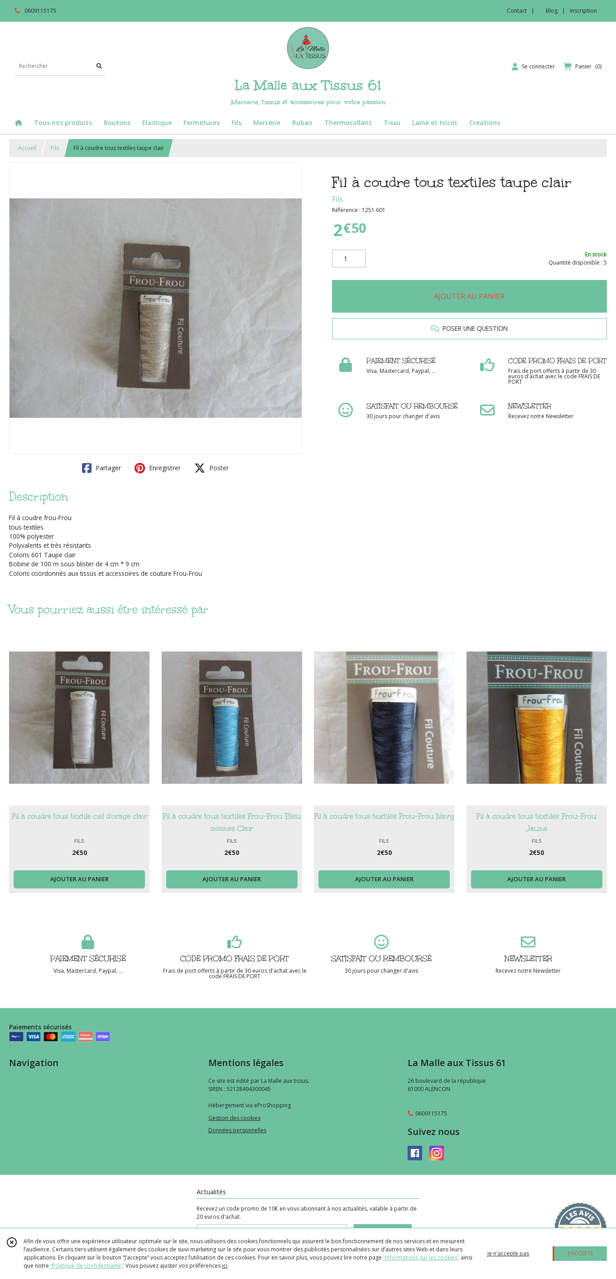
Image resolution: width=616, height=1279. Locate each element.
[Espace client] (533, 66)
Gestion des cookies (234, 1118)
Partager (101, 468)
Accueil (27, 148)
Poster (211, 468)
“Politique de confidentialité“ (86, 1265)
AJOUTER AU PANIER (469, 296)
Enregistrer (158, 468)
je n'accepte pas (508, 1253)
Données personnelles (237, 1130)
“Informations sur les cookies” (421, 1257)
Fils (55, 148)
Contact (517, 10)
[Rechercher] (99, 66)
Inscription (583, 10)
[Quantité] (349, 259)
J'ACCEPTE (580, 1253)
